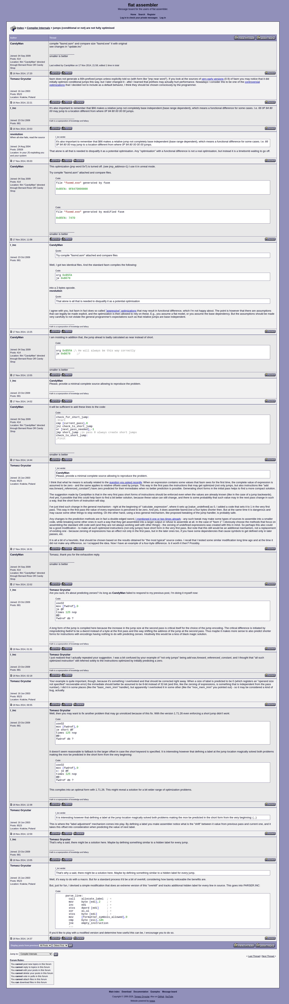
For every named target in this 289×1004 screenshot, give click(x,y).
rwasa (152, 1001)
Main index (114, 992)
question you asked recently (125, 482)
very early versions (212, 78)
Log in (163, 18)
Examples (155, 992)
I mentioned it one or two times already (158, 518)
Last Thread (254, 956)
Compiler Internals (38, 27)
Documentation (141, 992)
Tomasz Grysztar (141, 996)
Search (141, 14)
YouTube (169, 996)
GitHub (161, 996)
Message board (169, 992)
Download (126, 992)
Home (133, 14)
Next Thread (268, 956)
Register (151, 14)
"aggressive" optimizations (121, 310)
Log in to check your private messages (139, 18)
